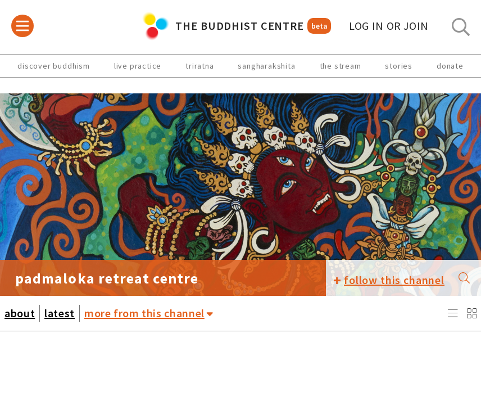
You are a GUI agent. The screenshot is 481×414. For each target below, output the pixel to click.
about (19, 313)
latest (59, 313)
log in (389, 25)
